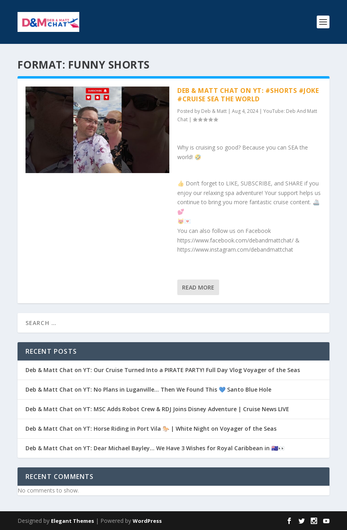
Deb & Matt (214, 111)
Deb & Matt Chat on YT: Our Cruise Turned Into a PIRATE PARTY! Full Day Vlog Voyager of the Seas (162, 370)
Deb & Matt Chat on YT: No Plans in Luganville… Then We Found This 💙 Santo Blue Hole (148, 389)
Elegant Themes (72, 520)
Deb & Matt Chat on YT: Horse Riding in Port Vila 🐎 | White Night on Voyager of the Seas (150, 428)
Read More (198, 287)
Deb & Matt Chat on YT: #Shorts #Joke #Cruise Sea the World (248, 94)
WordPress (147, 520)
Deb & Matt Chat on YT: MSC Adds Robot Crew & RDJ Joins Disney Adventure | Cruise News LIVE (157, 409)
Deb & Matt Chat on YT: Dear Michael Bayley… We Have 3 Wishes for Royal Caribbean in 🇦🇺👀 (155, 448)
